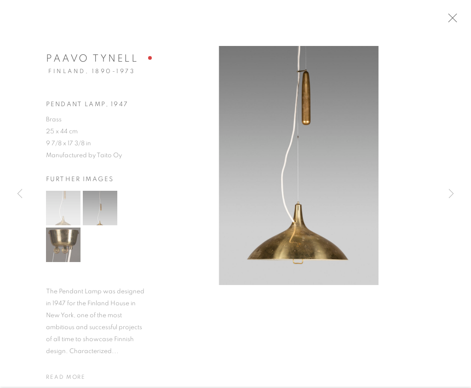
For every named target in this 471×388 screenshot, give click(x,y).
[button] (63, 211)
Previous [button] (20, 194)
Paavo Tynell (92, 61)
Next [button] (451, 194)
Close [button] (455, 21)
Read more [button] (66, 379)
